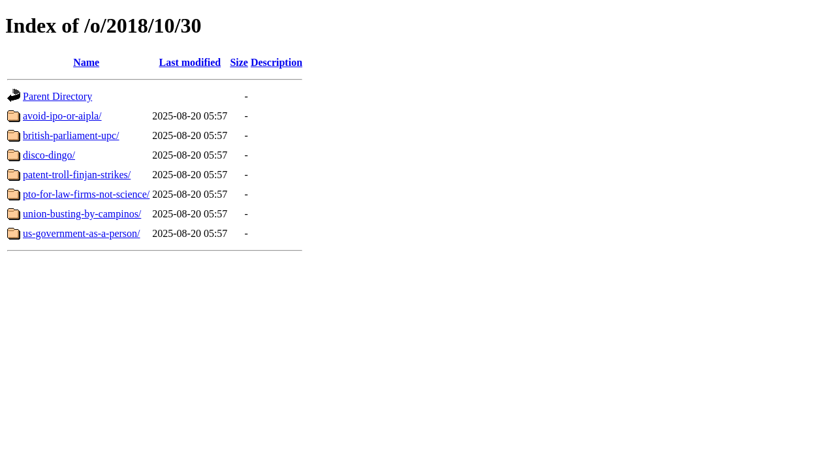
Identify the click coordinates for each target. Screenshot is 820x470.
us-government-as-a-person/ (81, 233)
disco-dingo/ (49, 155)
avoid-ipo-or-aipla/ (62, 115)
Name (86, 62)
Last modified (190, 62)
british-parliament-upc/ (71, 135)
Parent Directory (57, 96)
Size (239, 62)
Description (276, 62)
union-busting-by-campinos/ (82, 213)
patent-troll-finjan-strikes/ (77, 174)
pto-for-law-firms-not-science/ (86, 194)
